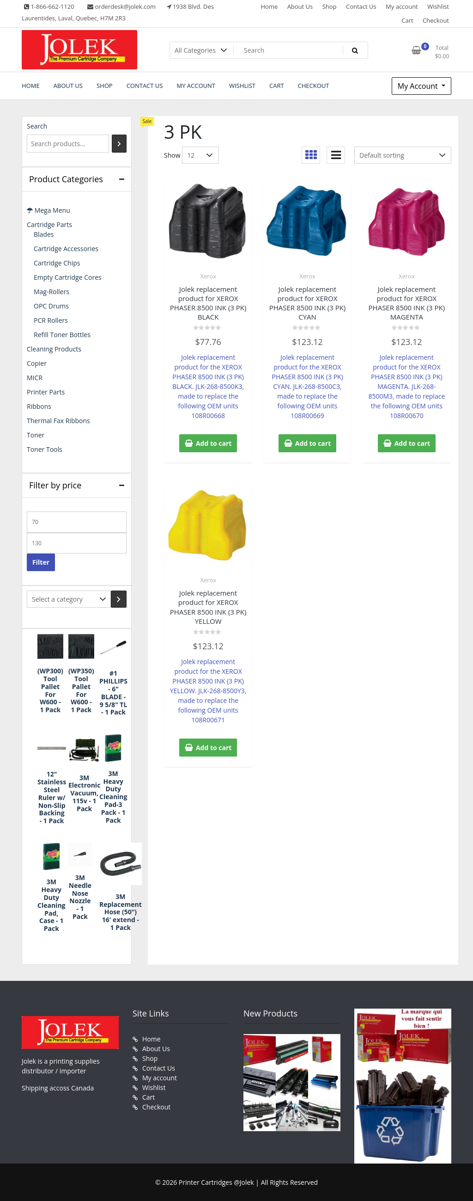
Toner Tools (44, 449)
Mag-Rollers (51, 291)
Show (172, 155)
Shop (329, 6)
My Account (419, 86)
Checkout (436, 20)
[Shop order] (402, 155)
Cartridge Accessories (66, 248)
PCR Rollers (51, 320)
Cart (407, 20)
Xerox (208, 276)
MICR (34, 377)
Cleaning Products (54, 349)
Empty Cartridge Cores (68, 277)
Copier (37, 363)
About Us (300, 6)
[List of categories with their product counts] (69, 599)
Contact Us (361, 6)
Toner (35, 435)
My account (402, 6)
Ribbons (39, 406)
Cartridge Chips (57, 263)
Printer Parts (46, 392)
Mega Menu (48, 210)
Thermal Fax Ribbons (58, 420)
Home (269, 6)
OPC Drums (51, 306)
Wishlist (438, 6)
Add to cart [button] (214, 443)
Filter (40, 562)
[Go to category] (119, 599)
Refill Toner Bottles (62, 334)
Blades (44, 234)
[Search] (119, 144)
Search (37, 126)
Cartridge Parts (49, 224)
